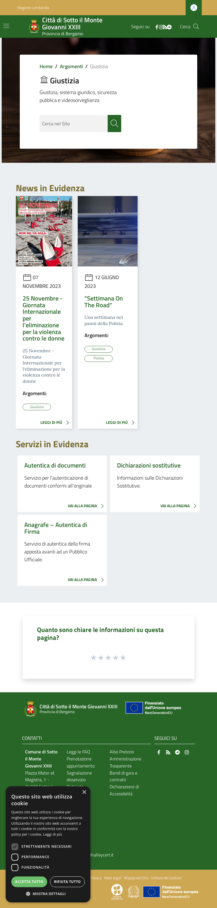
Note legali (112, 878)
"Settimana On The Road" (103, 302)
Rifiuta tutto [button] (67, 881)
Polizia (98, 358)
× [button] (84, 792)
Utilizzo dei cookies (166, 878)
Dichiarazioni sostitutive (149, 465)
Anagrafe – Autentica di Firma (55, 528)
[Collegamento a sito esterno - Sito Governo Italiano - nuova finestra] (134, 891)
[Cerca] (196, 26)
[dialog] (48, 844)
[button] (48, 894)
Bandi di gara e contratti (123, 776)
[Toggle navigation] (6, 26)
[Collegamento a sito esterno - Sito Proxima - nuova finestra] (117, 891)
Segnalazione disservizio (79, 776)
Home (46, 66)
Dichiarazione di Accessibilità (124, 790)
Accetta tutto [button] (29, 881)
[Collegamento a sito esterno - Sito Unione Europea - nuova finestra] (152, 709)
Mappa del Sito (136, 878)
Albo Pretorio (122, 751)
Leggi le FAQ (78, 751)
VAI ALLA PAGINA (87, 506)
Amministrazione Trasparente (125, 762)
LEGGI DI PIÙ (56, 422)
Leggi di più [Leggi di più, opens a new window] (52, 834)
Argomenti (71, 66)
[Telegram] (169, 26)
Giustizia (37, 407)
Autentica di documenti (55, 465)
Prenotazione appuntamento (81, 762)
